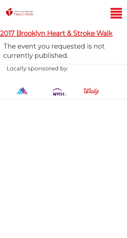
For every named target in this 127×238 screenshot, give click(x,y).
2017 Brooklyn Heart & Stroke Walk (56, 33)
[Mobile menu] (116, 14)
